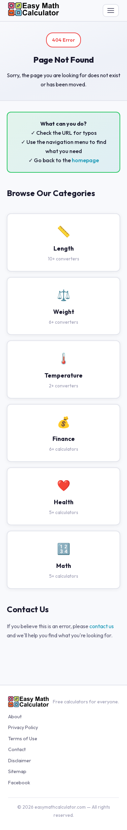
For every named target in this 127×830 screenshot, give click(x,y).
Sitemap (17, 771)
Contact (17, 749)
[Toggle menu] (111, 10)
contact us (101, 626)
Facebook (19, 783)
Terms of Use (22, 739)
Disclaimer (19, 761)
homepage (85, 160)
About (15, 717)
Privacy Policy (23, 727)
